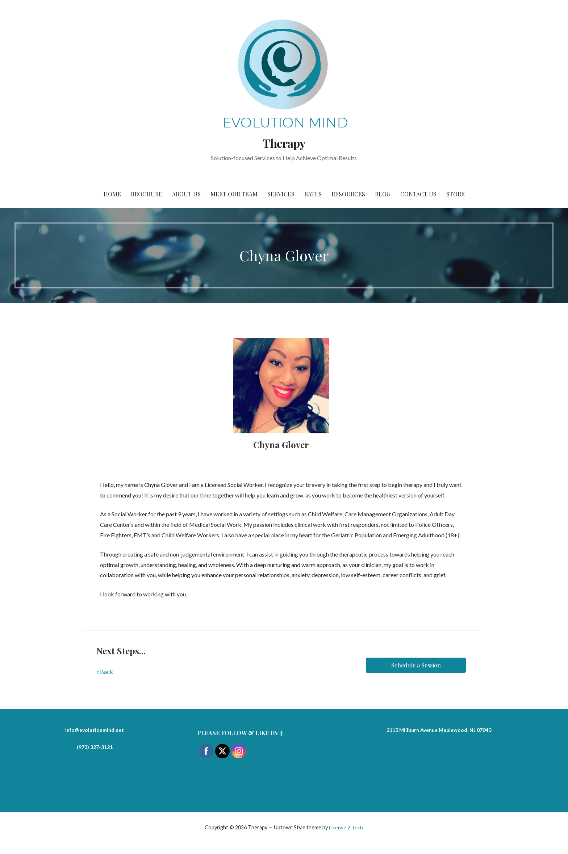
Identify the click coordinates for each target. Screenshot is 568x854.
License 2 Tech (346, 827)
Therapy (284, 143)
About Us (186, 194)
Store (455, 194)
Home (112, 194)
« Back (104, 671)
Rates (313, 194)
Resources (348, 194)
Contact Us (418, 194)
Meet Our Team (234, 194)
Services (281, 194)
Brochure (146, 194)
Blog (382, 194)
